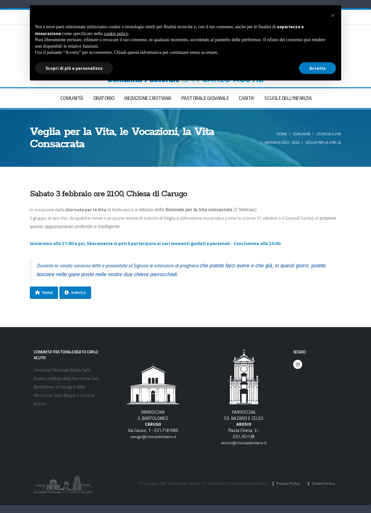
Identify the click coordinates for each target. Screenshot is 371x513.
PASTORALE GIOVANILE (205, 98)
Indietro (75, 292)
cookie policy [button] (116, 33)
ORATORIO (103, 98)
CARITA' (247, 98)
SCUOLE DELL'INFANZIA (287, 98)
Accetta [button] (317, 68)
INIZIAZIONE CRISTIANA (147, 98)
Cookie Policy (323, 483)
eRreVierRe (258, 483)
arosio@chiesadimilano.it (244, 443)
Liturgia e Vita (328, 134)
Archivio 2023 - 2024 (282, 142)
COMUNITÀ (71, 98)
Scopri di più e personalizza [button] (73, 68)
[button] (333, 15)
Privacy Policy (288, 483)
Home (282, 134)
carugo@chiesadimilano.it (153, 437)
